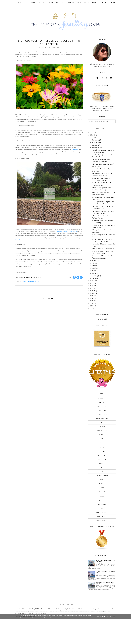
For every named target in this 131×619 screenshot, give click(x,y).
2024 (91, 137)
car (102, 471)
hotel (102, 500)
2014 (91, 303)
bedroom (102, 455)
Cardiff (102, 402)
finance (102, 480)
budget (102, 463)
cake (102, 467)
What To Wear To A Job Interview (103, 249)
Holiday (102, 426)
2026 (91, 132)
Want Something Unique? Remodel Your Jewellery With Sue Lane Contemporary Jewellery (102, 108)
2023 (91, 281)
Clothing (102, 410)
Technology (102, 431)
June (93, 266)
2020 (91, 288)
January (94, 278)
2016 (91, 298)
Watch (102, 447)
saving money (101, 520)
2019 (91, 291)
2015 (91, 301)
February (95, 276)
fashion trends (102, 475)
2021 (91, 286)
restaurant (102, 516)
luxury (102, 508)
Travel (102, 435)
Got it (109, 616)
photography (101, 512)
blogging (102, 459)
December (95, 140)
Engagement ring (102, 418)
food (102, 488)
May (93, 268)
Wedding (101, 451)
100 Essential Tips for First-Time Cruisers (105, 582)
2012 (91, 308)
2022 (91, 283)
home (23, 281)
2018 (91, 293)
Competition (102, 414)
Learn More (101, 616)
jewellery (102, 504)
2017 (91, 296)
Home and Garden (33, 281)
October (94, 145)
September (95, 147)
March (94, 273)
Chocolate (101, 406)
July (93, 263)
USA (102, 443)
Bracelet (102, 398)
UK (102, 439)
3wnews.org (74, 149)
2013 (91, 306)
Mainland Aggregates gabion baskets (66, 231)
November (95, 142)
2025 (91, 135)
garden (102, 492)
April (93, 271)
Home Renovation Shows (22, 240)
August (94, 260)
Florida (102, 422)
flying (102, 484)
